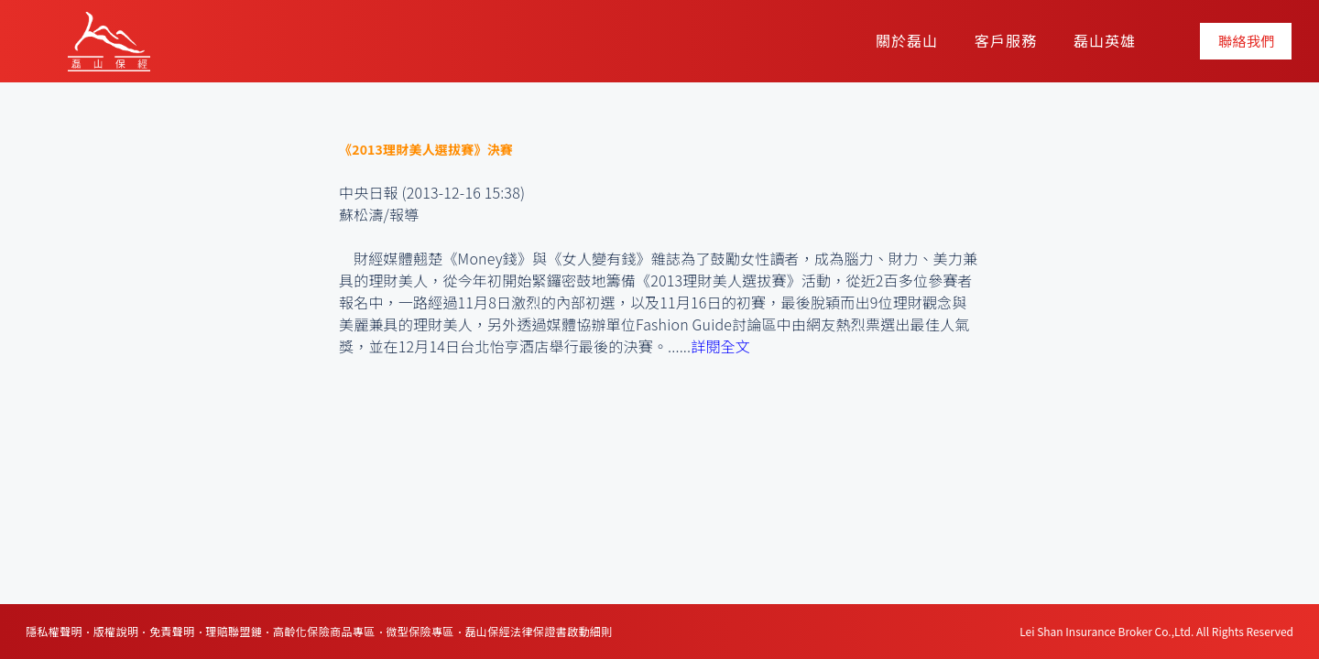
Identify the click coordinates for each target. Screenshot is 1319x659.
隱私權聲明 (54, 631)
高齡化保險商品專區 (324, 631)
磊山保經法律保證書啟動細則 (538, 631)
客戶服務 (1006, 40)
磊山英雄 (1105, 40)
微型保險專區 (419, 631)
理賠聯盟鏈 (233, 631)
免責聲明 (172, 631)
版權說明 (116, 631)
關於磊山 (907, 40)
